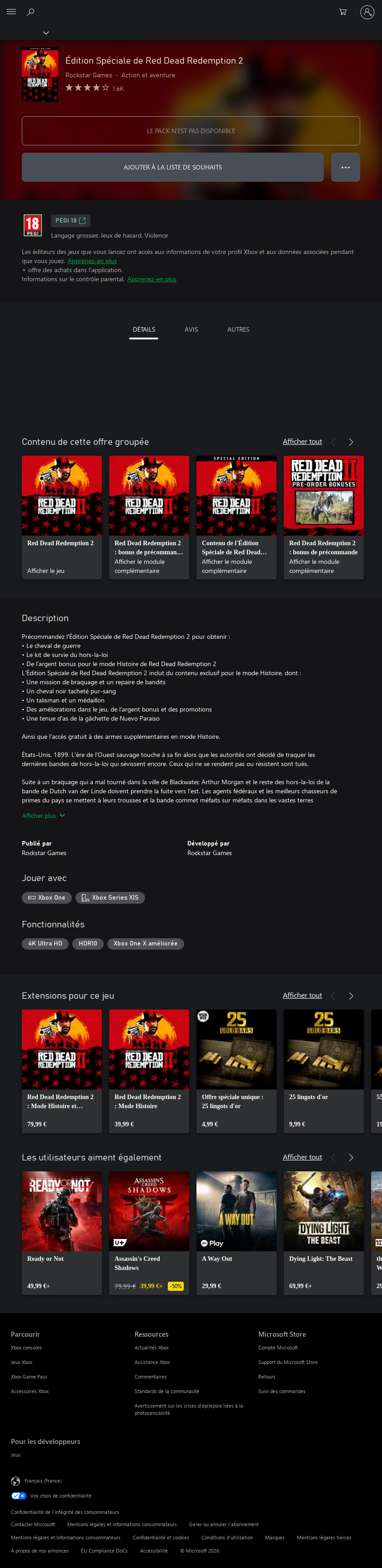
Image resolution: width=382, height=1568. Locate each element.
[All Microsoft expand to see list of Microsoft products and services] (11, 12)
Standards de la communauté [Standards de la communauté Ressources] (167, 1391)
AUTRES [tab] (238, 329)
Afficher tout (302, 441)
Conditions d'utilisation (227, 1537)
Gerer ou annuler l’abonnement (224, 1524)
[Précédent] (333, 442)
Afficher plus (43, 815)
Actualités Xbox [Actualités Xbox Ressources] (152, 1347)
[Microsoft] (190, 6)
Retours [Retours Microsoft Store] (267, 1376)
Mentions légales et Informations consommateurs (122, 1524)
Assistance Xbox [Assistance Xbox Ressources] (152, 1362)
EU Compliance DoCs (104, 1550)
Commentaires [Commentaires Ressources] (151, 1376)
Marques (275, 1537)
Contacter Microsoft (33, 1524)
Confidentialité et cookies (161, 1537)
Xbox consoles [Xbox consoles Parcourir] (26, 1347)
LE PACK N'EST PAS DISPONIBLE (191, 130)
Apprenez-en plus (92, 260)
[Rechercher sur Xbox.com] (32, 12)
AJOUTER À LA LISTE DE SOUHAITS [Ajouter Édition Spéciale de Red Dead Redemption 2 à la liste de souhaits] (173, 167)
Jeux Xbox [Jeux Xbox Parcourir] (21, 1362)
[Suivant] (351, 442)
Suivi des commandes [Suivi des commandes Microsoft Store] (282, 1391)
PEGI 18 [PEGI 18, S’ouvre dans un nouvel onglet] (70, 220)
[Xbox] (24, 32)
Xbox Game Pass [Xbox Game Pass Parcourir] (29, 1376)
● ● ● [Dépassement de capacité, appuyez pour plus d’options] (346, 166)
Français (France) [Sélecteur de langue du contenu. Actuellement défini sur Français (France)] (43, 1480)
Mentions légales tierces (324, 1537)
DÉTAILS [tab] (144, 329)
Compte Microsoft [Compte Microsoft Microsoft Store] (278, 1347)
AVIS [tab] (191, 329)
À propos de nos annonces (40, 1550)
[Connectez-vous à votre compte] (367, 12)
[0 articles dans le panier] (346, 12)
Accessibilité (154, 1550)
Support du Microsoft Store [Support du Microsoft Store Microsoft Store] (288, 1362)
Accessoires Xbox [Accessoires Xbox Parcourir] (30, 1391)
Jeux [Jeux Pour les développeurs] (15, 1455)
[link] (62, 517)
